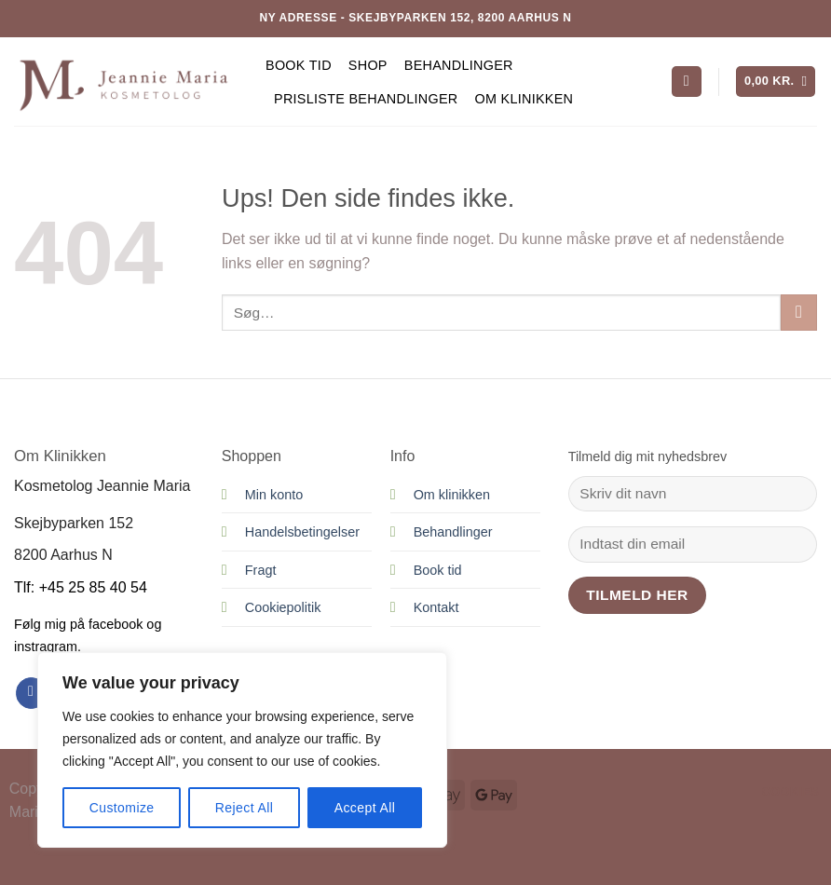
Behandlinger (458, 65)
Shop (368, 65)
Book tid (299, 65)
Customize (122, 807)
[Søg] (687, 81)
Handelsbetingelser (302, 531)
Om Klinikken (523, 98)
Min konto (274, 494)
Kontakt (436, 607)
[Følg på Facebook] (31, 693)
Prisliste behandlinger (365, 98)
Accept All (365, 807)
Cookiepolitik (283, 607)
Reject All (244, 807)
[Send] (799, 312)
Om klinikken (452, 494)
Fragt (261, 570)
